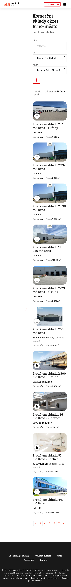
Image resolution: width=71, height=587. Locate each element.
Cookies (53, 575)
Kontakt (43, 560)
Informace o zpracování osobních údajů (32, 575)
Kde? (35, 65)
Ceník (59, 556)
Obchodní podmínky (19, 556)
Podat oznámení (36, 580)
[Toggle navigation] (65, 4)
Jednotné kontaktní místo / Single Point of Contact (49, 578)
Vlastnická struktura (19, 578)
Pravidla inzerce (43, 556)
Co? (34, 52)
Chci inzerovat (52, 4)
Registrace (29, 560)
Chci (35, 40)
